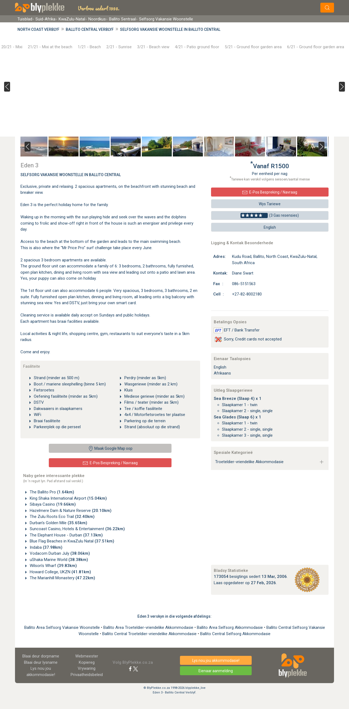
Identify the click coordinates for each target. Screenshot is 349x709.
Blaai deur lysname (41, 662)
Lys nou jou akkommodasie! (215, 660)
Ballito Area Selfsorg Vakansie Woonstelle (62, 627)
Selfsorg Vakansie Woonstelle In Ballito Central (70, 175)
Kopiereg (87, 662)
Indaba (45, 547)
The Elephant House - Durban (66, 535)
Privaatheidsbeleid (87, 674)
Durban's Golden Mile (58, 522)
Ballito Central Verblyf (90, 29)
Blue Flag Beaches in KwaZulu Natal (71, 541)
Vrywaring (86, 668)
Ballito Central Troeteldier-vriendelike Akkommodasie (150, 633)
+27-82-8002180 (247, 294)
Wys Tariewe (270, 204)
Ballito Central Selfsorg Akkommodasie (235, 633)
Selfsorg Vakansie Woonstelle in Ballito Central (170, 29)
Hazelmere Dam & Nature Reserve (70, 510)
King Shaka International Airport (68, 498)
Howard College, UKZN (60, 571)
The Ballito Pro (51, 492)
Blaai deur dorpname (40, 656)
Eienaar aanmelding (215, 671)
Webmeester (86, 656)
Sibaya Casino (52, 504)
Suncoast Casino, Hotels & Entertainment (77, 528)
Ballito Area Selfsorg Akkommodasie (230, 627)
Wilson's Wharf (53, 565)
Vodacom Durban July (59, 553)
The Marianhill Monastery (62, 577)
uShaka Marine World (58, 559)
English (270, 227)
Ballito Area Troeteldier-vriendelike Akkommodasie (148, 627)
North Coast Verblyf (38, 29)
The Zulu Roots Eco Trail (62, 516)
